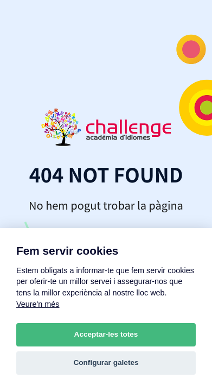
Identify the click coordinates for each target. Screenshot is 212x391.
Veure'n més (38, 304)
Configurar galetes (105, 362)
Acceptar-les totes (106, 334)
